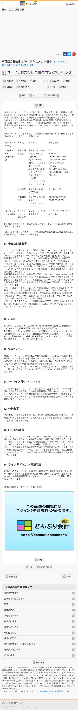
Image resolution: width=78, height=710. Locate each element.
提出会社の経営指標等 (14, 599)
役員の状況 (9, 655)
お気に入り (25, 87)
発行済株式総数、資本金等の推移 (19, 644)
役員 (34, 81)
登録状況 (10, 87)
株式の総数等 (10, 638)
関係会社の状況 (50, 95)
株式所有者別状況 (12, 650)
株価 (64, 87)
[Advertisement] (39, 31)
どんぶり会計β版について (59, 691)
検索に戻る (13, 577)
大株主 (23, 81)
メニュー (36, 95)
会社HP (56, 81)
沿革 (23, 95)
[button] (71, 4)
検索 (67, 81)
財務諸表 (10, 81)
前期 (40, 105)
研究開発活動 (10, 633)
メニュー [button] (2, 3)
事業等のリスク (11, 627)
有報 (53, 87)
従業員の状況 (10, 621)
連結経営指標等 (11, 593)
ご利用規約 (42, 691)
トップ (69, 577)
